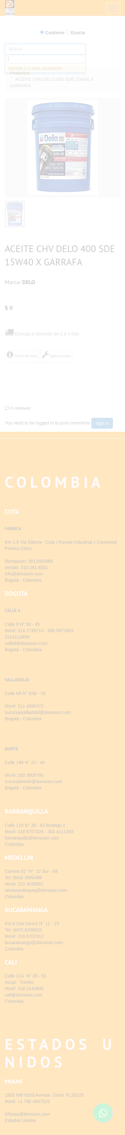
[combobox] (45, 59)
